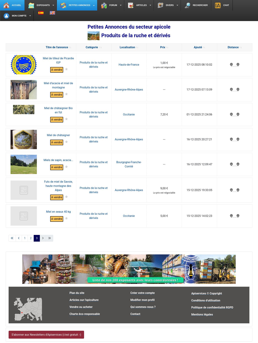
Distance (235, 47)
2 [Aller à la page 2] (31, 238)
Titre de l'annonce (58, 47)
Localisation (129, 47)
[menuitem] (12, 5)
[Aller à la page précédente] (19, 238)
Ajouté (199, 47)
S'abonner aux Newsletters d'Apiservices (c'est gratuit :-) (46, 334)
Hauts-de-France (129, 64)
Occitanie (129, 114)
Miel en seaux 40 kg (58, 211)
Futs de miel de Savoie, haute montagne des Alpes (58, 186)
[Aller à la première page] (12, 238)
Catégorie (94, 47)
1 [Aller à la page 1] (25, 238)
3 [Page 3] (37, 238)
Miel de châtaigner (58, 135)
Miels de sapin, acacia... (58, 160)
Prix (164, 47)
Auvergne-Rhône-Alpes (129, 89)
